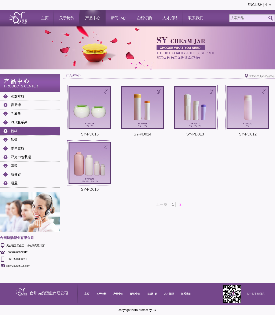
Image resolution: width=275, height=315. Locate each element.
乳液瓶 (16, 113)
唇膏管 (16, 174)
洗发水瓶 (17, 96)
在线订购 (144, 18)
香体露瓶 (17, 148)
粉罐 (14, 131)
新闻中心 (118, 18)
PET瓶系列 (19, 122)
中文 (268, 5)
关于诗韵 (66, 18)
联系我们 (196, 18)
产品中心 (92, 18)
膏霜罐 (16, 105)
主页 (45, 18)
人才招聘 (170, 18)
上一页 (161, 204)
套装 (14, 165)
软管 (14, 139)
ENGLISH (255, 5)
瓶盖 (14, 183)
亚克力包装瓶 (21, 157)
